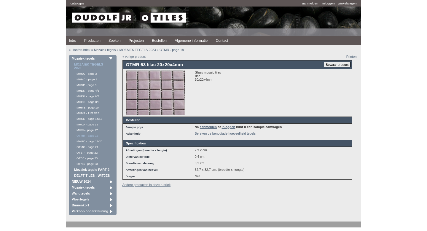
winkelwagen (347, 3)
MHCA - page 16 (87, 124)
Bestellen (159, 41)
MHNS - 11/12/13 (88, 113)
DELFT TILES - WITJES (92, 175)
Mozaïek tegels (83, 187)
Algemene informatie (191, 41)
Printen (351, 56)
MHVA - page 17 (87, 130)
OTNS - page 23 (87, 163)
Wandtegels (81, 193)
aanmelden (310, 3)
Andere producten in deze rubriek (146, 185)
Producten (92, 41)
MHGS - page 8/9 (88, 101)
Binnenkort (80, 205)
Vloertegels (80, 199)
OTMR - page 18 (87, 135)
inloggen (328, 3)
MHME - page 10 (88, 107)
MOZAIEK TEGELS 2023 (88, 66)
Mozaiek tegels (83, 58)
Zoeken (114, 41)
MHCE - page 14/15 (89, 118)
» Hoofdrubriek (79, 50)
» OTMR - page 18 (170, 50)
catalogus (78, 3)
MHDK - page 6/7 (88, 96)
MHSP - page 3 (86, 85)
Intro (72, 41)
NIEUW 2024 (81, 181)
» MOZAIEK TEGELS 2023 (136, 50)
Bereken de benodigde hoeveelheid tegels (225, 133)
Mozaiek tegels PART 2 (91, 169)
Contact (222, 41)
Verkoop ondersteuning (90, 211)
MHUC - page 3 (87, 73)
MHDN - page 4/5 (88, 90)
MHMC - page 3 (87, 79)
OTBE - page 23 (87, 158)
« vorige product (134, 56)
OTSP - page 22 (87, 152)
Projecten (136, 41)
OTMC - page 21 (87, 147)
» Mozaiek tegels (103, 50)
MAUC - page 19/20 (89, 141)
